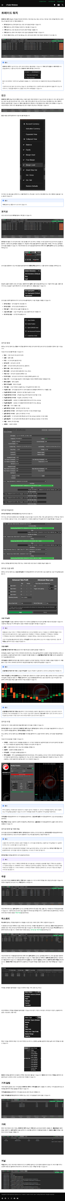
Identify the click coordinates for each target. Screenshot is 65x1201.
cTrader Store (42, 1)
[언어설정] (58, 5)
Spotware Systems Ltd (15, 1194)
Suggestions (60, 1)
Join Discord (51, 1)
